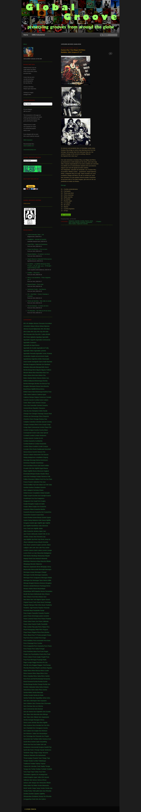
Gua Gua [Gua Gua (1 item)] (34, 498)
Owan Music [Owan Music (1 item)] (40, 602)
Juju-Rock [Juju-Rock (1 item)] (34, 539)
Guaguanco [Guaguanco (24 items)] (40, 498)
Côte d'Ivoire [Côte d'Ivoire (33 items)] (33, 449)
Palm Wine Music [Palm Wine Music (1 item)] (40, 605)
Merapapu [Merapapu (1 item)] (44, 567)
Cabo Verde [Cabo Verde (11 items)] (27, 394)
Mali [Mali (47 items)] (25, 556)
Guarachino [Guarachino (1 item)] (27, 515)
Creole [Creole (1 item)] (34, 433)
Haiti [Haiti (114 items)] (40, 520)
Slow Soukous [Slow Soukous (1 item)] (28, 725)
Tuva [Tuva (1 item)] (40, 772)
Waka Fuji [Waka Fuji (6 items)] (30, 785)
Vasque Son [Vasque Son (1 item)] (35, 782)
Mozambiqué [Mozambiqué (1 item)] (41, 588)
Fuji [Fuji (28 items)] (34, 484)
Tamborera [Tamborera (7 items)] (48, 750)
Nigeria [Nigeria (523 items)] (39, 599)
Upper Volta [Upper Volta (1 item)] (37, 777)
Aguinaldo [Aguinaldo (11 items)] (45, 337)
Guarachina (89, 222)
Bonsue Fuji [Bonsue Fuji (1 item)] (46, 383)
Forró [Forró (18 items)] (41, 479)
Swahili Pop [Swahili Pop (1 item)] (47, 747)
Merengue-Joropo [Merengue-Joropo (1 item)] (29, 572)
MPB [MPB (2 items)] (33, 591)
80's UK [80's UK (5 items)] (26, 323)
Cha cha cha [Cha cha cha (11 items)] (27, 411)
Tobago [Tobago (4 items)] (44, 758)
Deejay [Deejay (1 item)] (26, 457)
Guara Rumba (75, 222)
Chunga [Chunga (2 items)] (35, 419)
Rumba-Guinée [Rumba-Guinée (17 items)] (42, 681)
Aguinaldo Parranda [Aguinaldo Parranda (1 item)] (30, 353)
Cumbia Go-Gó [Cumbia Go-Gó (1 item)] (38, 438)
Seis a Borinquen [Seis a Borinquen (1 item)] (32, 700)
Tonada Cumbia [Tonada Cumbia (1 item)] (33, 761)
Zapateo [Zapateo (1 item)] (36, 793)
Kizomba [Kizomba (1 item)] (45, 542)
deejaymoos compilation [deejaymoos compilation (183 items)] (35, 457)
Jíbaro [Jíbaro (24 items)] (25, 542)
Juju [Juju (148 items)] (44, 536)
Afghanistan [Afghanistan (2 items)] (36, 329)
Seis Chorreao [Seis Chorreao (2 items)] (28, 706)
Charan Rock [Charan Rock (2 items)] (48, 413)
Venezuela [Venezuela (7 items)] (42, 782)
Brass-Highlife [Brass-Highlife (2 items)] (31, 389)
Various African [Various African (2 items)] (41, 780)
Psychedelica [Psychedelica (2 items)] (35, 654)
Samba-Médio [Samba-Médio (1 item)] (28, 692)
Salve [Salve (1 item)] (33, 690)
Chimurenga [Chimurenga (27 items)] (34, 416)
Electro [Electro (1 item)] (35, 471)
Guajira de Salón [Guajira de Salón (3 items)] (39, 504)
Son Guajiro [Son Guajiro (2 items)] (35, 731)
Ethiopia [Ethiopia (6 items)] (32, 474)
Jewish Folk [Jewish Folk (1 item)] (41, 534)
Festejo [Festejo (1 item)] (38, 476)
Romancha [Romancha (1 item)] (46, 679)
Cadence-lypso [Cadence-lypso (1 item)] (41, 394)
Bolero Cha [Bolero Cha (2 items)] (42, 375)
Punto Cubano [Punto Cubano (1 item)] (28, 657)
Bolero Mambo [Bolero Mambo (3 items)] (28, 378)
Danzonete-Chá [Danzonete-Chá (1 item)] (38, 454)
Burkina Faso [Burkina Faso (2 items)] (47, 392)
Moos (25, 44)
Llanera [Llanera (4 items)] (31, 550)
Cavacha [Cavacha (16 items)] (45, 405)
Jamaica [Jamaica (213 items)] (36, 531)
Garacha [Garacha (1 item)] (43, 487)
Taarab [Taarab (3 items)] (42, 750)
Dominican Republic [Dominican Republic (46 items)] (30, 463)
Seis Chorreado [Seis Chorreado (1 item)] (46, 703)
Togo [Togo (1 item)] (48, 758)
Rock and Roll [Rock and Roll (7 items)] (31, 679)
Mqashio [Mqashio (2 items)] (37, 591)
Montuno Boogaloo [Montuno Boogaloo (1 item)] (46, 583)
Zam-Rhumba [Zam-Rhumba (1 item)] (47, 791)
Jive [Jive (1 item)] (48, 534)
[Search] (109, 34)
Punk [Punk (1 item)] (48, 654)
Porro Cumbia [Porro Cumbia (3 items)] (38, 643)
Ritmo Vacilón (72, 223)
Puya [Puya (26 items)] (25, 659)
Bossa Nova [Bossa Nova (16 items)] (40, 386)
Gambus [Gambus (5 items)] (31, 487)
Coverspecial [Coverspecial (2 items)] (27, 433)
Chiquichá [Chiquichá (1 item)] (46, 416)
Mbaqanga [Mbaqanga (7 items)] (27, 564)
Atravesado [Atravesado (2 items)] (45, 359)
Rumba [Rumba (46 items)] (35, 681)
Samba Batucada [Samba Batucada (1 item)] (37, 692)
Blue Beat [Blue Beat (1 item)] (36, 372)
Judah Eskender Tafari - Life (35, 234)
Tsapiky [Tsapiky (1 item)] (43, 766)
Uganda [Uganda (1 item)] (33, 774)
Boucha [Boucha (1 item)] (46, 386)
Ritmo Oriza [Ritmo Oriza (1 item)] (44, 673)
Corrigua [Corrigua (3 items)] (31, 430)
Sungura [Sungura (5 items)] (41, 747)
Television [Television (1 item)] (33, 755)
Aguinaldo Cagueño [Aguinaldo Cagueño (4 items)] (30, 340)
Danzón (87, 221)
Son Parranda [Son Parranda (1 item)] (37, 736)
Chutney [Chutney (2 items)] (41, 419)
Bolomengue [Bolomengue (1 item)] (39, 381)
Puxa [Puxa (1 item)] (47, 657)
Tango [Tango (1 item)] (32, 752)
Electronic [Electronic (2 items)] (40, 471)
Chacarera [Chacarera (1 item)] (42, 408)
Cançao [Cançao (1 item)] (43, 402)
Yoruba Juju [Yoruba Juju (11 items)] (48, 788)
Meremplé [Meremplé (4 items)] (42, 569)
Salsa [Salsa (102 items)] (37, 687)
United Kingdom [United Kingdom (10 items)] (28, 777)
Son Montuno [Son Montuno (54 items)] (43, 731)
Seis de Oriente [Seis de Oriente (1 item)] (28, 711)
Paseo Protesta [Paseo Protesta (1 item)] (46, 618)
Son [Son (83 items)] (42, 725)
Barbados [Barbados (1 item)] (26, 367)
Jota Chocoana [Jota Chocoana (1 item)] (38, 536)
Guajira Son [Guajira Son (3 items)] (36, 506)
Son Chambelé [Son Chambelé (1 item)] (28, 728)
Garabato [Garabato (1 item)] (37, 487)
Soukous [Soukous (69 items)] (45, 739)
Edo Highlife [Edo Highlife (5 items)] (35, 468)
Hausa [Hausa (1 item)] (44, 520)
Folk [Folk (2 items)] (49, 476)
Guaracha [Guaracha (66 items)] (43, 506)
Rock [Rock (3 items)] (25, 679)
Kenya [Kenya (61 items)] (36, 542)
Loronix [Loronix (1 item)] (44, 550)
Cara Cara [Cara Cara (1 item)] (27, 405)
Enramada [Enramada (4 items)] (27, 474)
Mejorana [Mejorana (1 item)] (39, 564)
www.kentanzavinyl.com (30, 149)
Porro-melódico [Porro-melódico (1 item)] (28, 640)
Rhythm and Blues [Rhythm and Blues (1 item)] (41, 668)
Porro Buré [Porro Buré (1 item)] (47, 640)
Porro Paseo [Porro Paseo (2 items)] (48, 646)
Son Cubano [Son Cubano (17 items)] (27, 731)
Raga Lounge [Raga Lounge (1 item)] (28, 662)
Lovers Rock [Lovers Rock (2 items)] (27, 553)
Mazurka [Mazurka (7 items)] (43, 561)
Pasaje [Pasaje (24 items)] (42, 610)
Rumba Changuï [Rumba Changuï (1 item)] (38, 684)
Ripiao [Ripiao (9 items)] (25, 670)
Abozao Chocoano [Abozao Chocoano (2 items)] (39, 323)
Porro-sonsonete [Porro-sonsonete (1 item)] (38, 640)
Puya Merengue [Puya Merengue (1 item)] (32, 659)
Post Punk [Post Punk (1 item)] (40, 651)
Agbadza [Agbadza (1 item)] (33, 337)
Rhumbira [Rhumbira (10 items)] (32, 668)
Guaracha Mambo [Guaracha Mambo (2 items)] (39, 509)
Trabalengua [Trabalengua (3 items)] (42, 761)
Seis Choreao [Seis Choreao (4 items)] (37, 703)
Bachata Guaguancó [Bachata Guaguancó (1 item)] (30, 364)
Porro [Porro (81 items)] (28, 638)
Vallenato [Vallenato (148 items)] (26, 780)
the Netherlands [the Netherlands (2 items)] (41, 755)
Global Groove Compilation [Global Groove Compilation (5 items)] (32, 493)
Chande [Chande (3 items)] (44, 411)
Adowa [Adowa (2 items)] (37, 326)
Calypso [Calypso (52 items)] (36, 397)
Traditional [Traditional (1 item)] (27, 763)
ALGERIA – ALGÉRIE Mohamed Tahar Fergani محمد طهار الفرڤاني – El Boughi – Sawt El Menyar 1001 (39, 266)
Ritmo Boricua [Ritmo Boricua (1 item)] (36, 670)
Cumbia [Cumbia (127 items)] (31, 435)
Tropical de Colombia (82, 223)
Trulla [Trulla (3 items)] (38, 766)
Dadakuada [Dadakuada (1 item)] (40, 449)
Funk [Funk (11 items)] (36, 484)
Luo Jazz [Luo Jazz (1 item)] (34, 553)
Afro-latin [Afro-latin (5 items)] (45, 331)
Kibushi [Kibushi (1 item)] (40, 542)
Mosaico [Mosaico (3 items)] (26, 588)
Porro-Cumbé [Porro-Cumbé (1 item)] (34, 638)
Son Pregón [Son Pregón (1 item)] (45, 736)
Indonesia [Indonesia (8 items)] (45, 525)
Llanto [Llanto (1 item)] (35, 550)
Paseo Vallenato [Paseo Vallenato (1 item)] (44, 621)
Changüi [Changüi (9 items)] (34, 413)
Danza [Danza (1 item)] (25, 452)
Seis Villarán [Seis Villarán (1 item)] (34, 717)
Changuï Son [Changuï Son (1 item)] (28, 413)
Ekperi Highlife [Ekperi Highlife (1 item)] (28, 471)
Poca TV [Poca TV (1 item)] (34, 635)
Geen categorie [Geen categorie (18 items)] (28, 490)
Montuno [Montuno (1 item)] (37, 583)
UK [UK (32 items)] (37, 774)
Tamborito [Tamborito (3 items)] (26, 752)
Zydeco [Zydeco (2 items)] (43, 799)
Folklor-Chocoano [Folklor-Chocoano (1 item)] (29, 479)
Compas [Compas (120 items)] (26, 424)
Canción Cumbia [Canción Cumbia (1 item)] (34, 400)
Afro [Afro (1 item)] (42, 329)
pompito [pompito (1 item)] (44, 635)
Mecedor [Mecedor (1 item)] (33, 564)
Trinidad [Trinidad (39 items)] (32, 763)
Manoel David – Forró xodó (35, 284)
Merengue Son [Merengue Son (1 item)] (28, 580)
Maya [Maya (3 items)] (38, 561)
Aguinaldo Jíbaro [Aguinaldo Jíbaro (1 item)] (29, 351)
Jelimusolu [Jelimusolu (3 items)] (34, 534)
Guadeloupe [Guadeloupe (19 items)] (27, 498)
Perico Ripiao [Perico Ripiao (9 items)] (42, 627)
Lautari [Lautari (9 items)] (47, 547)
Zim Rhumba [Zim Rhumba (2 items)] (47, 796)
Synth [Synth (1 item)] (25, 750)
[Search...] (38, 104)
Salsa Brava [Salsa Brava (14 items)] (27, 690)
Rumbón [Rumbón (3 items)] (26, 687)
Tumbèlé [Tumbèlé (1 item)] (49, 769)
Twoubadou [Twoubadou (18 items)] (27, 774)
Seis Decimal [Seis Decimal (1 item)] (39, 709)
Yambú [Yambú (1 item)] (29, 788)
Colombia (77, 221)
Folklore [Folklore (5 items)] (37, 479)
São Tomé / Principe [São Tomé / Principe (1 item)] (33, 750)
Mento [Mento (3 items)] (38, 567)
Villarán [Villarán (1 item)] (48, 782)
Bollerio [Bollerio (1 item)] (26, 381)
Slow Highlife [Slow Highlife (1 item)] (43, 722)
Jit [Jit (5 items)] (46, 534)
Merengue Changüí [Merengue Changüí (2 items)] (40, 572)
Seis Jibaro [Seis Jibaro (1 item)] (27, 714)
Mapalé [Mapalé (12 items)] (47, 556)
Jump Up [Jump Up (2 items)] (47, 539)
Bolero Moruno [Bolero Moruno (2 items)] (37, 378)
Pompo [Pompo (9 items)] (49, 635)
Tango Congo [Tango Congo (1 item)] (38, 752)
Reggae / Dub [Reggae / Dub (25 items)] (41, 665)
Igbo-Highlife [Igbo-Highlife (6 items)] (38, 523)
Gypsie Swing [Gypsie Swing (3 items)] (28, 520)
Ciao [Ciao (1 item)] (45, 419)
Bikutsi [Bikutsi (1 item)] (31, 372)
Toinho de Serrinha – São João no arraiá (39, 301)
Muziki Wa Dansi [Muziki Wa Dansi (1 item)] (29, 594)
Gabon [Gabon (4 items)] (41, 484)
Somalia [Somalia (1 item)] (38, 725)
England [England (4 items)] (46, 471)
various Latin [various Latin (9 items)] (27, 782)
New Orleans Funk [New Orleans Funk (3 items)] (29, 597)
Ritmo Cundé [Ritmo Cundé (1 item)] (45, 670)
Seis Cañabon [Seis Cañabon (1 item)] (28, 703)
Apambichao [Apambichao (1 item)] (27, 359)
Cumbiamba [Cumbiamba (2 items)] (38, 441)
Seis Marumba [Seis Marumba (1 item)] (35, 714)
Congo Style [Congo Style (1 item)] (27, 427)
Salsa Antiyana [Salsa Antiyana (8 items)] (43, 687)
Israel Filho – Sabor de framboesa (37, 244)
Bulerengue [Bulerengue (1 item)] (39, 392)
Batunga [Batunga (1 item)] (38, 367)
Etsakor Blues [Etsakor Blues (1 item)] (45, 474)
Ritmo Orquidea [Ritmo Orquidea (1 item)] (28, 676)
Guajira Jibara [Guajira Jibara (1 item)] (28, 506)
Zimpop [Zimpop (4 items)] (41, 796)
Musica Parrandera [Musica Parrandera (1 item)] (46, 591)
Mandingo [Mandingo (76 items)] (34, 556)
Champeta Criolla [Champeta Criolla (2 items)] (37, 411)
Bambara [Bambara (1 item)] (47, 364)
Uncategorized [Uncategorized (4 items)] (42, 774)
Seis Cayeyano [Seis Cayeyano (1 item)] (42, 700)
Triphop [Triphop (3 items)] (37, 763)
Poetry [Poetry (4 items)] (39, 635)
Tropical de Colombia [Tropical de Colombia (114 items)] (30, 766)
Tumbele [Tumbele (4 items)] (43, 769)
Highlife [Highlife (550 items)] (48, 520)
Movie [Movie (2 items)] (35, 588)
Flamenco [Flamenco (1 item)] (44, 476)
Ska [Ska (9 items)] (38, 722)
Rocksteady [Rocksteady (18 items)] (39, 679)
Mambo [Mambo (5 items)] (28, 556)
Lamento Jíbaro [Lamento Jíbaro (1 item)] (46, 545)
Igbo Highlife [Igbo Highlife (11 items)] (46, 523)
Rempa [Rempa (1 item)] (48, 665)
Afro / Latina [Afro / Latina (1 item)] (41, 334)
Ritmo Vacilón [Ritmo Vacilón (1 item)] (45, 676)
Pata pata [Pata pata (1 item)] (35, 627)
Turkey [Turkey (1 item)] (36, 772)
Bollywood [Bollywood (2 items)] (31, 381)
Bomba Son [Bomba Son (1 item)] (38, 383)
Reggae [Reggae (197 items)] (34, 665)
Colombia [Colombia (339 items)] (32, 422)
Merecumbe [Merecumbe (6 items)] (27, 569)
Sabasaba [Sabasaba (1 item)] (32, 687)
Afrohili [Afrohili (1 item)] (48, 334)
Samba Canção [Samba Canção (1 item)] (28, 695)
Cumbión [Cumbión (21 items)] (35, 446)
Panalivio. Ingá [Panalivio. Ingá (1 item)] (28, 608)
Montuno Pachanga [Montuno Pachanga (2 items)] (40, 586)
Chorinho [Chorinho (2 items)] (26, 419)
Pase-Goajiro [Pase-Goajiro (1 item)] (28, 613)
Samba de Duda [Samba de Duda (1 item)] (38, 695)
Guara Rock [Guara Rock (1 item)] (40, 515)
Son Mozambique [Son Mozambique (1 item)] (42, 733)
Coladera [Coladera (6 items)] (26, 422)
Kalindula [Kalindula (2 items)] (30, 542)
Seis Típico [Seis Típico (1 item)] (27, 717)
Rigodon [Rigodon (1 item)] (49, 668)
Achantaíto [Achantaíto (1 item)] (27, 326)
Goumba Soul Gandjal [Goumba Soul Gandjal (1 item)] (39, 495)
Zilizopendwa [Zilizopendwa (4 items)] (28, 796)
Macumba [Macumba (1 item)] (40, 553)
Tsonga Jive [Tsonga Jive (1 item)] (27, 769)
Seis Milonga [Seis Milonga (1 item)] (44, 714)
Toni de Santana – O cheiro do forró (37, 306)
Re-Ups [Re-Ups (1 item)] (45, 662)
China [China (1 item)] (40, 416)
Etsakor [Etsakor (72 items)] (38, 474)
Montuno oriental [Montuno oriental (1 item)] (29, 586)
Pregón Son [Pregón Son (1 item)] (27, 654)
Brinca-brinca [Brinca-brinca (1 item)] (40, 389)
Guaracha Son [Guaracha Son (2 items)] (39, 512)
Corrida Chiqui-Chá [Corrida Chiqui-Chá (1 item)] (45, 427)
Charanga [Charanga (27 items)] (40, 413)
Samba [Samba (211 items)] (45, 690)
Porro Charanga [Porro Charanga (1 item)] (28, 643)
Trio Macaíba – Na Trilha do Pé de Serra (39, 310)
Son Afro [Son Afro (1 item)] (46, 725)
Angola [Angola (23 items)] (33, 356)
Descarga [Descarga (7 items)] (26, 460)
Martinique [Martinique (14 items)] (27, 561)
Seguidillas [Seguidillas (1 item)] (39, 698)
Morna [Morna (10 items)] (48, 586)
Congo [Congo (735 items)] (49, 424)
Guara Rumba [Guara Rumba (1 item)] (28, 517)
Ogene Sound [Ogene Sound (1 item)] (45, 599)
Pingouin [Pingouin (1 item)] (45, 629)
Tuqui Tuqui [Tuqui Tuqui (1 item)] (30, 772)
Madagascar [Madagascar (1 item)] (47, 553)
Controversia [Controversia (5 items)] (35, 427)
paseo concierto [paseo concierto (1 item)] (44, 616)
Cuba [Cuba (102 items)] (37, 433)
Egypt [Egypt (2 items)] (41, 468)
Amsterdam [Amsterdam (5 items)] (27, 356)
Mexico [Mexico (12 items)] (45, 580)
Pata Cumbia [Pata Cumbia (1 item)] (27, 627)
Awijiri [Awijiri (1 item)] (45, 361)
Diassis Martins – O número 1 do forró (38, 254)
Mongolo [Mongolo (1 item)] (31, 583)
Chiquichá (71, 221)
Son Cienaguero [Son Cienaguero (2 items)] (38, 728)
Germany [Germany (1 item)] (36, 490)
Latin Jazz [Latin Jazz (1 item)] (35, 547)
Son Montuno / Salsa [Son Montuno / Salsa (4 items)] (30, 733)
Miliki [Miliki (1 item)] (49, 580)
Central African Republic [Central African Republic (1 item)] (31, 408)
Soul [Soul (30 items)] (49, 739)
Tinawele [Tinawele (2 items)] (35, 758)
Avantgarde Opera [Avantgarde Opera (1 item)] (37, 361)
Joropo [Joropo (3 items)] (31, 536)
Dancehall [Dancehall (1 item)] (48, 449)
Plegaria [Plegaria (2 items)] (34, 632)
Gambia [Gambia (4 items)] (26, 487)
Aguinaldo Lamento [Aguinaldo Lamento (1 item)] (40, 351)
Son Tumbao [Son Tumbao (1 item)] (34, 739)
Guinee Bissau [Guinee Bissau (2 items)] (37, 517)
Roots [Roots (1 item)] (25, 681)
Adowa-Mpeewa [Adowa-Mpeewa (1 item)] (44, 326)
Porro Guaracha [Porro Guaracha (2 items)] (39, 646)
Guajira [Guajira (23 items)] (43, 501)
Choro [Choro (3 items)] (31, 419)
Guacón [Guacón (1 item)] (48, 495)
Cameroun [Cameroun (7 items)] (42, 397)
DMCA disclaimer (28, 140)
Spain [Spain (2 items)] (38, 741)
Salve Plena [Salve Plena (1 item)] (38, 690)
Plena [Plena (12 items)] (39, 632)
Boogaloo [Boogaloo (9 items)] (26, 386)
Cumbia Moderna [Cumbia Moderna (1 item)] (29, 443)
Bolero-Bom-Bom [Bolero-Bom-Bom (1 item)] (33, 375)
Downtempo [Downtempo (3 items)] (39, 463)
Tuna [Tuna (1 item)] (25, 772)
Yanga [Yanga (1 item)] (34, 788)
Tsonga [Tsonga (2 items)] (47, 766)
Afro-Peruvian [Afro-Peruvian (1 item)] (28, 334)
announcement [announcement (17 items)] (40, 356)
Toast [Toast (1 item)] (40, 758)
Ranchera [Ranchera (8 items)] (39, 662)
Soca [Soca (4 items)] (34, 725)
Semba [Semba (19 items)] (26, 720)
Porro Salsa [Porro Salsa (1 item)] (35, 649)
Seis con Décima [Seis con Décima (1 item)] (38, 706)
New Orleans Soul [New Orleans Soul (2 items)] (40, 597)
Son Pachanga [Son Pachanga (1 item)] (28, 736)
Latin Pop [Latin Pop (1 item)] (42, 547)
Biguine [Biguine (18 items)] (38, 370)
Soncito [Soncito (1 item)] (45, 728)
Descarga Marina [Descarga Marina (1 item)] (35, 460)
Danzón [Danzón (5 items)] (46, 454)
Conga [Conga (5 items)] (44, 424)
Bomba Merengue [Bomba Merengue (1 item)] (29, 383)
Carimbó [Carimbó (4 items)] (39, 405)
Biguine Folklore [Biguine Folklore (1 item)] (46, 370)
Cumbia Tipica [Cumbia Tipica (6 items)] (28, 446)
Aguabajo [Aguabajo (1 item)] (39, 337)
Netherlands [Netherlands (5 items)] (37, 594)
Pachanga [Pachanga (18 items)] (48, 602)
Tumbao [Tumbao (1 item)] (38, 769)
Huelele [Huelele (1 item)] (31, 523)
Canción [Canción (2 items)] (26, 400)
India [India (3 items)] (40, 525)
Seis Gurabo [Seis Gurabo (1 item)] (47, 711)
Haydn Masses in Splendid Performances (39, 259)
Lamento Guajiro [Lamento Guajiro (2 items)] (36, 545)
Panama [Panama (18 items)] (35, 608)
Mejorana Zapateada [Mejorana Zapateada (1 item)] (30, 567)
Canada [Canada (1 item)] (48, 397)
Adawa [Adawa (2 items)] (32, 326)
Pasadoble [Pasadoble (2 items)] (36, 610)
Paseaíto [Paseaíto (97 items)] (41, 613)
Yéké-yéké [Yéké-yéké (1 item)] (36, 791)
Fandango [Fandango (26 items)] (33, 476)
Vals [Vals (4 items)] (30, 780)
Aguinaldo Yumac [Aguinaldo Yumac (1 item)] (41, 353)
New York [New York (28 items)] (33, 599)
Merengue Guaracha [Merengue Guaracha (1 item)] (41, 575)
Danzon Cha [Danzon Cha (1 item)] (41, 452)
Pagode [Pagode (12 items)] (26, 605)
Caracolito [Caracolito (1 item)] (33, 405)
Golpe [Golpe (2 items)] (25, 495)
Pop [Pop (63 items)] (25, 638)
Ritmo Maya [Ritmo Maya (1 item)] (36, 673)
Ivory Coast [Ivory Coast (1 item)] (27, 528)
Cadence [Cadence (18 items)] (34, 394)
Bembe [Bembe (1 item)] (26, 370)
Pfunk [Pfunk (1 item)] (25, 629)
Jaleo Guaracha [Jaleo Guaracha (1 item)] (28, 531)
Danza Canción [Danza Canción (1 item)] (32, 452)
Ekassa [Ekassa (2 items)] (45, 468)
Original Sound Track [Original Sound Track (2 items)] (30, 602)
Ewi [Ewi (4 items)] (28, 476)
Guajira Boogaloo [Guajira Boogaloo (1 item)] (29, 504)
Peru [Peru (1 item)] (48, 627)
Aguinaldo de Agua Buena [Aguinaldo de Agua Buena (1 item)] (31, 345)
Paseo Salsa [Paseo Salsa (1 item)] (27, 621)
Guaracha (82, 222)
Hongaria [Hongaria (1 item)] (26, 523)
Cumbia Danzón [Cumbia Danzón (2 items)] (28, 438)
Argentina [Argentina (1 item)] (34, 359)
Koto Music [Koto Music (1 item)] (27, 545)
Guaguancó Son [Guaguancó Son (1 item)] (28, 501)
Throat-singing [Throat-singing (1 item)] (28, 758)
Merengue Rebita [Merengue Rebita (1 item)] (46, 577)
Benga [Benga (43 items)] (30, 370)
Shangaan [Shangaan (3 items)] (37, 720)
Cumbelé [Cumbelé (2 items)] (26, 435)
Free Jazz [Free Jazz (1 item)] (43, 482)
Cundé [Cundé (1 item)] (40, 446)
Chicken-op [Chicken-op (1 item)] (27, 416)
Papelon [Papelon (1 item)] (40, 608)
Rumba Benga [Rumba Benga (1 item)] (28, 684)
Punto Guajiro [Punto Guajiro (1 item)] (37, 657)
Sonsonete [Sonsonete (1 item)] (27, 739)
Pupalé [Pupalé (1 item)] (43, 657)
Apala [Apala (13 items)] (46, 356)
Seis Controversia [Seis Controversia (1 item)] (29, 709)
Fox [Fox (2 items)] (45, 479)
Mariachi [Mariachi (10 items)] (38, 558)
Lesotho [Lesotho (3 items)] (26, 550)
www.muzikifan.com (29, 145)
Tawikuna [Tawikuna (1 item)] (26, 755)
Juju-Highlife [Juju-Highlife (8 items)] (27, 539)
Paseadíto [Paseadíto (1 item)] (35, 613)
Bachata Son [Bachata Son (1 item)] (40, 364)
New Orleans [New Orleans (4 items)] (46, 594)
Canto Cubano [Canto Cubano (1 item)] (43, 400)
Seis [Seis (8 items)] (25, 700)
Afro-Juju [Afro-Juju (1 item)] (39, 331)
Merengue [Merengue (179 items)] (48, 569)
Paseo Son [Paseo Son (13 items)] (35, 621)
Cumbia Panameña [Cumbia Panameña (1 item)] (40, 443)
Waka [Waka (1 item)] (25, 785)
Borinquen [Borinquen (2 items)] (33, 386)
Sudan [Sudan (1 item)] (38, 744)
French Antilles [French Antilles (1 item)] (28, 484)
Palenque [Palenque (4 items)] (31, 605)
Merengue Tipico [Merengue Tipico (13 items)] (38, 580)
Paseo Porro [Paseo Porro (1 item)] (37, 618)
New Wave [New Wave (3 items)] (27, 599)
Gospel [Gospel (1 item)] (30, 495)
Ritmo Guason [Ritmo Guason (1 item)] (28, 673)
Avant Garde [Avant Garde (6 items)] (27, 361)
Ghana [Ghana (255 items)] (41, 490)
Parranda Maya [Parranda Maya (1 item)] (28, 610)
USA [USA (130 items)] (42, 777)
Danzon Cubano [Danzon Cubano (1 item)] (28, 454)
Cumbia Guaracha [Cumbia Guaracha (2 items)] (29, 441)
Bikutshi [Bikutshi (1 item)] (26, 372)
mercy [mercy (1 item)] (49, 567)
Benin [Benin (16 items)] (34, 370)
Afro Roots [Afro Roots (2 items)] (27, 337)
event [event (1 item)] (25, 476)
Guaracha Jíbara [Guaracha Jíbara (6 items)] (29, 509)
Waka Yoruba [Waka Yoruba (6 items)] (38, 785)
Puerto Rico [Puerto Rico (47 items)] (43, 654)
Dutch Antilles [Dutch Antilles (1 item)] (45, 465)
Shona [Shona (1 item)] (42, 720)
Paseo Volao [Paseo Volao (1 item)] (27, 624)
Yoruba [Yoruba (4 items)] (42, 788)
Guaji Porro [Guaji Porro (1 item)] (37, 501)
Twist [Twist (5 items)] (43, 772)
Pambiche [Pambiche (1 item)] (49, 605)
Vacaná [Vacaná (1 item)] (46, 777)
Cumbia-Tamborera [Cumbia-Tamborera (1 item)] (40, 435)
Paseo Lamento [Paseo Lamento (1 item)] (28, 618)
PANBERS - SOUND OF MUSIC (36, 239)
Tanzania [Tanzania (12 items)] (45, 752)
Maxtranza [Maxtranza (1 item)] (33, 561)
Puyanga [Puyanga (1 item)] (39, 659)
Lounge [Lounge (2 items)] (49, 550)
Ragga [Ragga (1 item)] (34, 662)
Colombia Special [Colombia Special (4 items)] (41, 422)
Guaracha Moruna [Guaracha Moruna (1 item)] (29, 512)
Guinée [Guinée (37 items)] (44, 517)
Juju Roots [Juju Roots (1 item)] (41, 539)
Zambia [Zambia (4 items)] (26, 793)
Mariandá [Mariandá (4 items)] (44, 558)
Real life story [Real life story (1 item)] (28, 665)
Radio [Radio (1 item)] (44, 659)
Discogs (63, 185)
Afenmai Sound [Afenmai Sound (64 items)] (28, 329)
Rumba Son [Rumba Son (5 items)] (46, 684)
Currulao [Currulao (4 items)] (26, 449)
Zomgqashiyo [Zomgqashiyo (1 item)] (28, 799)
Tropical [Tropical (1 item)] (42, 763)
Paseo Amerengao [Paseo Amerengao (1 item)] (33, 616)
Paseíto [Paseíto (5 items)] (34, 624)
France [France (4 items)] (26, 482)
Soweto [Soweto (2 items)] (33, 741)
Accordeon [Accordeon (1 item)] (48, 323)
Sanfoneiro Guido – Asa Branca (36, 289)
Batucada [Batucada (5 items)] (33, 367)
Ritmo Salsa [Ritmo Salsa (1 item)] (37, 676)
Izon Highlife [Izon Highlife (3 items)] (34, 528)
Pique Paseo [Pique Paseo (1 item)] (27, 632)
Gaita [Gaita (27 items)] (50, 484)
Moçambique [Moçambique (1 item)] (27, 591)
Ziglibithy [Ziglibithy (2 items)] (42, 793)
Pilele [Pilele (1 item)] (37, 629)
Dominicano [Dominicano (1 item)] (44, 460)
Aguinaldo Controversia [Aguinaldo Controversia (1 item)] (43, 340)
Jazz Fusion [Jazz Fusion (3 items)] (27, 534)
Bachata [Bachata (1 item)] (49, 361)
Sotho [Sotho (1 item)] (40, 739)
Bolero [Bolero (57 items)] (25, 375)
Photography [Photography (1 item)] (31, 629)
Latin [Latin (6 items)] (30, 547)
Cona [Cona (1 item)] (40, 424)
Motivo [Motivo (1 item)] (31, 588)
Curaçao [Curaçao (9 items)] (45, 446)
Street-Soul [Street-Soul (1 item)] (27, 744)
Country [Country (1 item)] (36, 430)
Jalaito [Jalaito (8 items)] (41, 528)
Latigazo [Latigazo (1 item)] (26, 547)
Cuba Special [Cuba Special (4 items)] (44, 433)
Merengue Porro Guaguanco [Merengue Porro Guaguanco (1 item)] (32, 577)
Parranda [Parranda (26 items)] (46, 608)
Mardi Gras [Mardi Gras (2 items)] (32, 558)
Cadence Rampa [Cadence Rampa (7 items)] (29, 397)
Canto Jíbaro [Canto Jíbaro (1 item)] (27, 402)
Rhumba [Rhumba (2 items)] (26, 668)
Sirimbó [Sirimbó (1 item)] (34, 722)
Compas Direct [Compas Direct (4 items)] (33, 424)
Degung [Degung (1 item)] (45, 457)
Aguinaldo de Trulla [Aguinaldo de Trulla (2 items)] (43, 348)
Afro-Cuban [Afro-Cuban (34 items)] (27, 331)
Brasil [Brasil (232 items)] (25, 389)
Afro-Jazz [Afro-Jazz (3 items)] (34, 331)
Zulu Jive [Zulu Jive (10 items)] (38, 799)
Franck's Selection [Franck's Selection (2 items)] (33, 482)
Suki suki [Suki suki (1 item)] (43, 744)
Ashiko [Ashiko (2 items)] (40, 359)
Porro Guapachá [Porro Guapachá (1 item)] (29, 646)
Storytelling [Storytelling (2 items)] (43, 741)
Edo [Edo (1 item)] (30, 468)
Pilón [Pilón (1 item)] (40, 629)
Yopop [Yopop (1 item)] (38, 788)
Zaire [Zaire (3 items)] (40, 791)
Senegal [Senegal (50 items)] (30, 720)
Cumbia (82, 221)
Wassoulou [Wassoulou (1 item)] (45, 785)
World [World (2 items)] (25, 788)
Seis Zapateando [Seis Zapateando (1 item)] (44, 717)
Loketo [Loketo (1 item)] (40, 550)
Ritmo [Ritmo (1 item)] (29, 670)
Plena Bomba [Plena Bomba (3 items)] (45, 632)
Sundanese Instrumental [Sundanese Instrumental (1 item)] (31, 747)
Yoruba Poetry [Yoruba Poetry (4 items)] (28, 791)
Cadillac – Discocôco (33, 272)
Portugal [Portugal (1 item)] (41, 649)
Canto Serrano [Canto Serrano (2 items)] (36, 402)
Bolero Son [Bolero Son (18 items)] (45, 378)
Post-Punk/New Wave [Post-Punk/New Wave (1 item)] (30, 651)
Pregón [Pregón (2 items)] (46, 651)
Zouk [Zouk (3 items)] (33, 799)
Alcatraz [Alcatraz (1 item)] (49, 353)
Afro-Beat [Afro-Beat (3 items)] (47, 329)
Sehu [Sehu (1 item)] (48, 698)
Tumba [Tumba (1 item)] (33, 769)
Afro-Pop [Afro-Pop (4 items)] (35, 334)
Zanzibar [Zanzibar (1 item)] (31, 793)
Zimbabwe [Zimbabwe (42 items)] (35, 796)
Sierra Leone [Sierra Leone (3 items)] (27, 722)
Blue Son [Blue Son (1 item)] (46, 372)
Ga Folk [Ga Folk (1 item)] (45, 484)
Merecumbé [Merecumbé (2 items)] (34, 569)
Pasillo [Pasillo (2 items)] (39, 624)
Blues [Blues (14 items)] (41, 372)
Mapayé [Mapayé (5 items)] (26, 558)
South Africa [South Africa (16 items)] (27, 741)
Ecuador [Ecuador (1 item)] (26, 468)
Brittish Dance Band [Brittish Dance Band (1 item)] (30, 392)
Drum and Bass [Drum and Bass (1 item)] (28, 465)
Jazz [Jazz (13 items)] (44, 531)
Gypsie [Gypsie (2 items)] (49, 517)
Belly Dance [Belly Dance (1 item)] (45, 367)
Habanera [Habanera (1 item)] (35, 520)
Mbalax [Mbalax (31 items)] (48, 561)
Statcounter (27, 203)
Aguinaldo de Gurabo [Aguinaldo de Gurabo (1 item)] (30, 348)
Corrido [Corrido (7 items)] (26, 430)
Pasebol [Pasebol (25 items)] (46, 613)
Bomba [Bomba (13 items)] (45, 381)
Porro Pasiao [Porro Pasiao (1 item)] (27, 649)
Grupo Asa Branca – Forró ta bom (37, 249)
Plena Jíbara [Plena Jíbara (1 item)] (27, 635)
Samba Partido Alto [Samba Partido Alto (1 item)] (29, 698)
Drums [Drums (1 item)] (35, 465)
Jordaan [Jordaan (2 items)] (26, 536)
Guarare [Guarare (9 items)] (33, 515)
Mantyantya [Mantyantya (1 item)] (41, 556)
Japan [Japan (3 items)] (41, 531)
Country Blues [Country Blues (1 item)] (43, 430)
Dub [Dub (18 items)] (39, 465)
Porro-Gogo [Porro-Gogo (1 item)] (42, 638)
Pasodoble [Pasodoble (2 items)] (44, 624)
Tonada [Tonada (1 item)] (26, 761)
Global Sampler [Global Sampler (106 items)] (45, 493)
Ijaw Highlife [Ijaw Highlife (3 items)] (27, 525)
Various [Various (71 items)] (34, 780)
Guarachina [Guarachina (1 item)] (47, 512)
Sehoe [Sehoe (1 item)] (45, 698)
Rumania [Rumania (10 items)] (30, 681)
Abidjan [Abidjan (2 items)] (31, 323)
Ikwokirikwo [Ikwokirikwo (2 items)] (34, 525)
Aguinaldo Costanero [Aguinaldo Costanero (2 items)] (30, 342)
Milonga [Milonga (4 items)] (26, 583)
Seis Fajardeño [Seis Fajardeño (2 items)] (37, 711)
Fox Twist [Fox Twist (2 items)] (49, 479)
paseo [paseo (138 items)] (25, 616)
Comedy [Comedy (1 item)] (49, 422)
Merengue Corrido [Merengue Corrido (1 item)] (29, 575)
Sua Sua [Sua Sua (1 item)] (33, 744)
